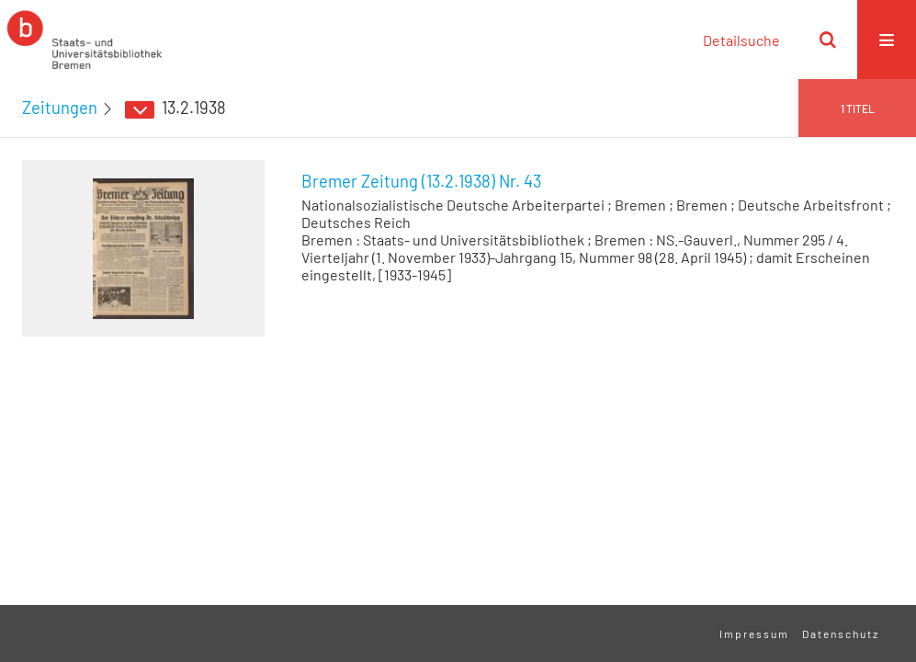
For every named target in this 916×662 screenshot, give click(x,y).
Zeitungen (59, 107)
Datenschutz (840, 633)
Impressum (754, 633)
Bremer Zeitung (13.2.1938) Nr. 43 (421, 181)
